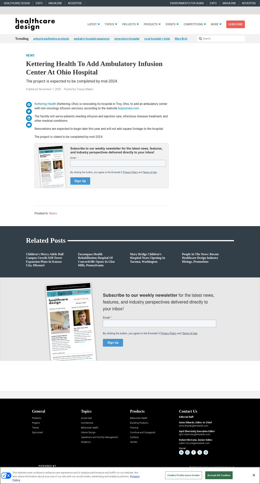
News (30, 56)
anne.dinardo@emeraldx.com (193, 426)
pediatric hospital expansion (92, 38)
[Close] (254, 475)
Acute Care (86, 418)
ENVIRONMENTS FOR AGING (187, 3)
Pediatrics (86, 442)
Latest (92, 24)
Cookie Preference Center (183, 475)
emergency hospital (126, 38)
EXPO (39, 3)
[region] (130, 475)
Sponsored (37, 433)
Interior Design (88, 433)
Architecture (87, 423)
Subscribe (235, 24)
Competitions (193, 24)
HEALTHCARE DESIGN (17, 3)
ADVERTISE (75, 3)
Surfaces (134, 438)
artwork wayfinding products (51, 38)
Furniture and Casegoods (142, 433)
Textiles (133, 442)
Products (151, 24)
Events (171, 24)
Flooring (134, 428)
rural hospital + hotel (157, 38)
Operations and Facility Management (99, 438)
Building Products (139, 423)
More (214, 24)
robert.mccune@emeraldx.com (194, 443)
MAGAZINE (55, 3)
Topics (109, 24)
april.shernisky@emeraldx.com (194, 434)
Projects (129, 24)
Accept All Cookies (219, 475)
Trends (35, 428)
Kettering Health (45, 104)
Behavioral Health (89, 428)
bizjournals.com (128, 108)
